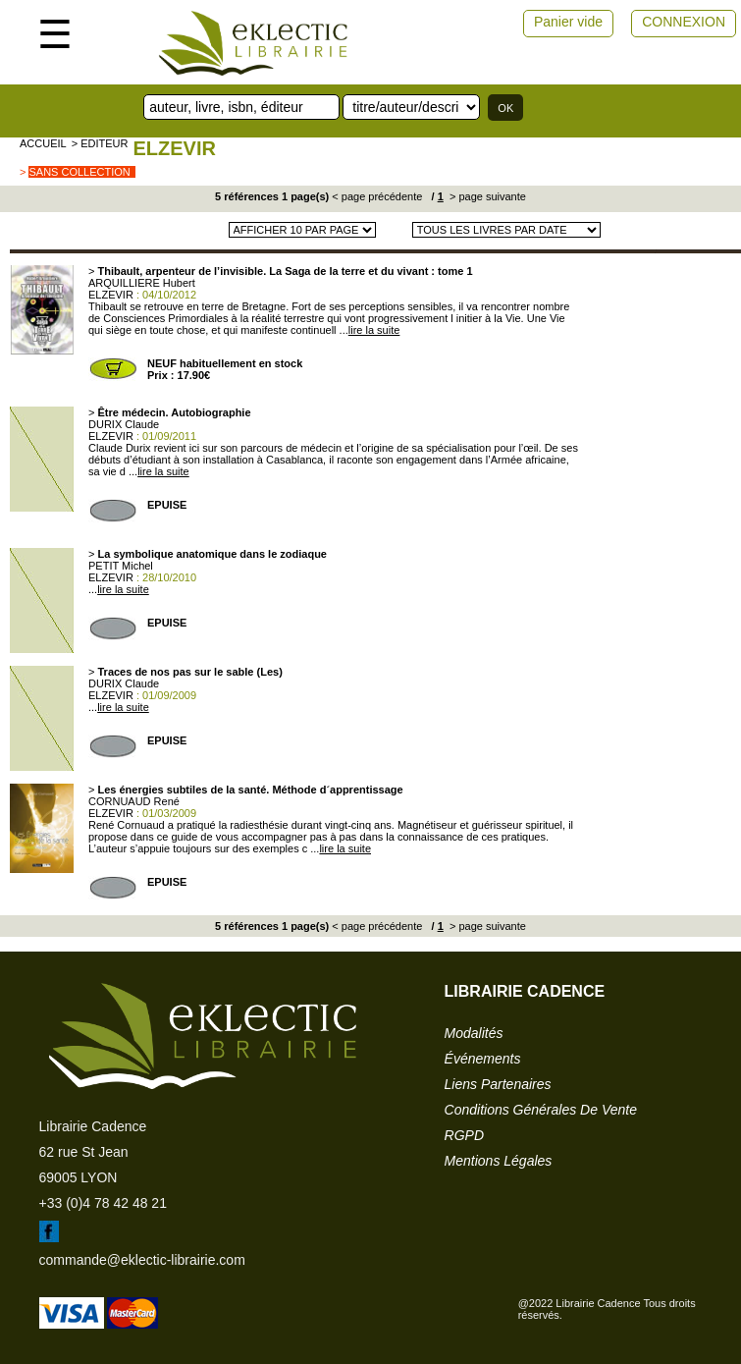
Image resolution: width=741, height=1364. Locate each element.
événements (483, 1058)
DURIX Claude (123, 424)
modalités (474, 1033)
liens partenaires (498, 1084)
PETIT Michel (120, 566)
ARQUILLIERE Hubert (141, 283)
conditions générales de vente (541, 1110)
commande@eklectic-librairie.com (142, 1260)
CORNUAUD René (134, 801)
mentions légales (499, 1161)
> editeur (100, 143)
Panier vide (568, 21)
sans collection (79, 172)
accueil (43, 143)
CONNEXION (683, 21)
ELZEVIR (173, 148)
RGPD (464, 1135)
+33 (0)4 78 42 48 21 (103, 1203)
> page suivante (486, 196)
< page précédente (377, 196)
